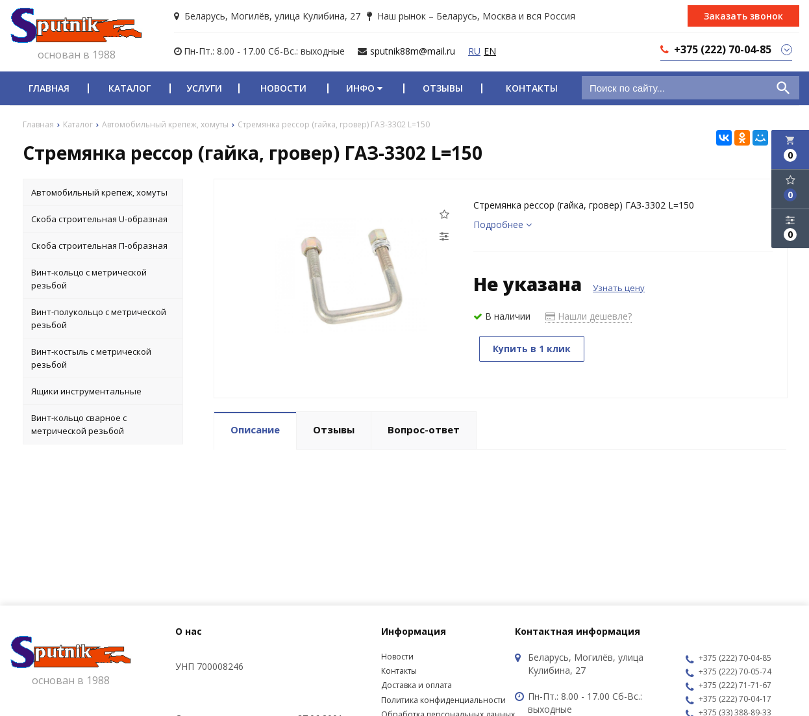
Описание (255, 429)
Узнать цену (619, 288)
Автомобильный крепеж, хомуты (99, 192)
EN (490, 51)
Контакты (532, 88)
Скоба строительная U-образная (99, 219)
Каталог (129, 88)
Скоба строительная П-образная (99, 245)
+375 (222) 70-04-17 (728, 700)
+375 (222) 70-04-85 (728, 659)
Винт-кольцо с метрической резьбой (89, 278)
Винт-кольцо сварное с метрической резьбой (79, 424)
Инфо (366, 88)
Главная (49, 88)
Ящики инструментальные (86, 391)
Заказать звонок (743, 16)
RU (474, 51)
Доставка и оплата (416, 685)
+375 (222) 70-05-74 (728, 672)
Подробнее (502, 224)
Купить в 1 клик (532, 348)
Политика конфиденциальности (443, 700)
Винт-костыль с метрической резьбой (91, 358)
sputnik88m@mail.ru (412, 51)
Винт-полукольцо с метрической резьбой (98, 318)
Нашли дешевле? (588, 316)
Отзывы (443, 88)
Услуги (204, 88)
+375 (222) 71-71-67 (728, 686)
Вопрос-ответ (424, 429)
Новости (283, 88)
